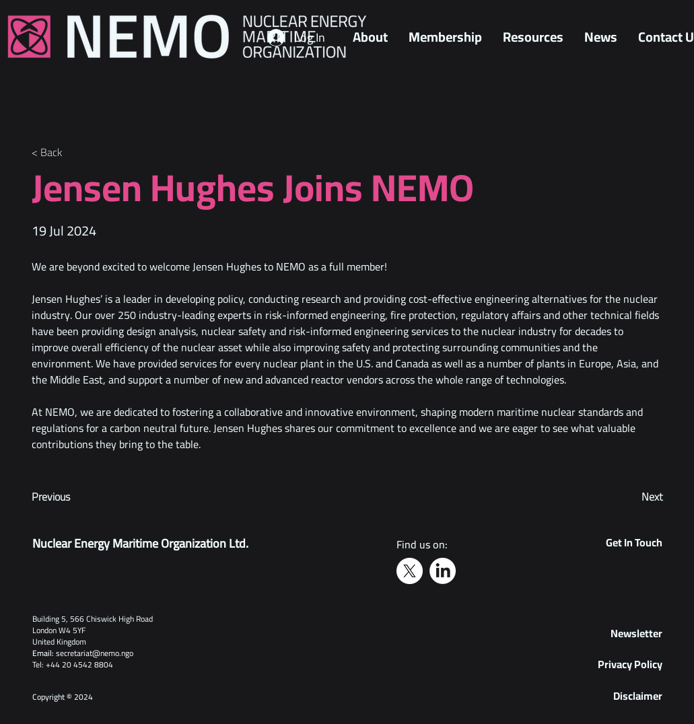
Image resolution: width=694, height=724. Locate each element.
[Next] (629, 497)
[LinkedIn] (442, 571)
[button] (636, 633)
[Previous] (76, 497)
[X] (409, 571)
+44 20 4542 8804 (79, 664)
